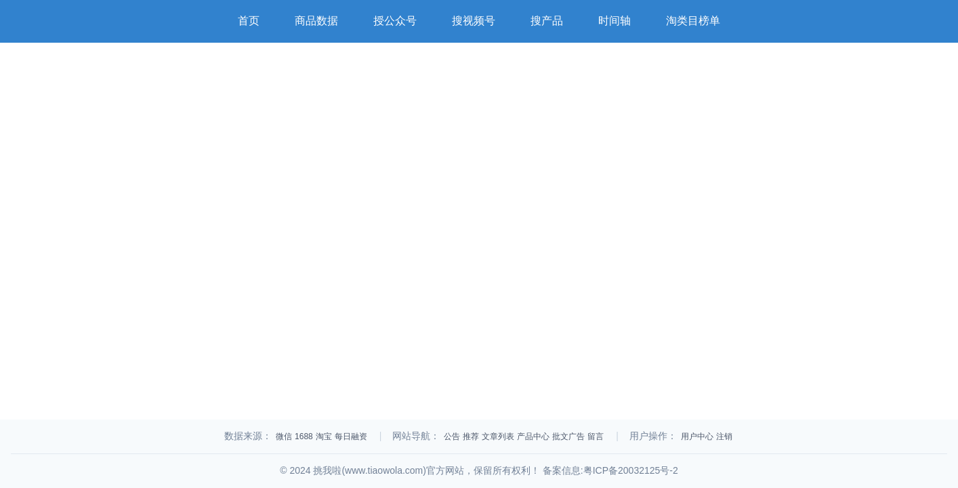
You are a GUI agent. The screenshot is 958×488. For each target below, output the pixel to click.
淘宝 (324, 436)
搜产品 (546, 20)
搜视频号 (473, 20)
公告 (452, 436)
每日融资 (351, 436)
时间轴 (614, 20)
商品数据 (316, 20)
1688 (304, 436)
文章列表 (498, 436)
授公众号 (395, 20)
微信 (284, 436)
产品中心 (533, 436)
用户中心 (697, 436)
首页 (248, 20)
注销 (724, 436)
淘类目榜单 (693, 20)
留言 (595, 436)
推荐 (471, 436)
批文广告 (568, 436)
